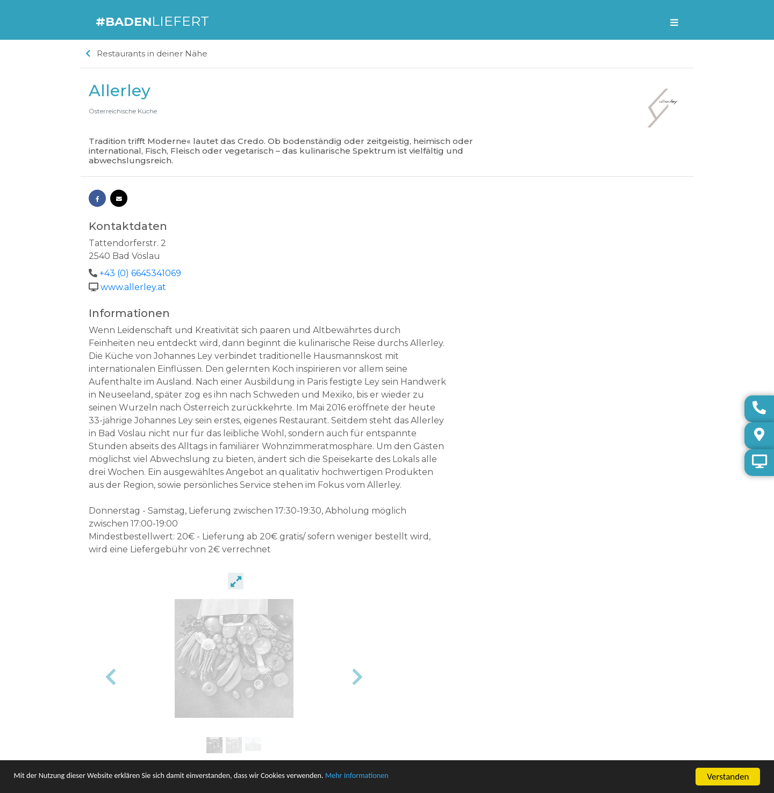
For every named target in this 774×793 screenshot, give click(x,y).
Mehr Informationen (426, 777)
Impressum (106, 721)
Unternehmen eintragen (126, 695)
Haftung (102, 746)
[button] (417, 439)
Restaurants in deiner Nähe (146, 57)
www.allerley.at (133, 289)
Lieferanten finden (117, 708)
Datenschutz (109, 734)
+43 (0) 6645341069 (140, 276)
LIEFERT (155, 22)
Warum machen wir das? (128, 682)
